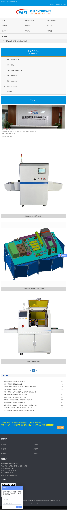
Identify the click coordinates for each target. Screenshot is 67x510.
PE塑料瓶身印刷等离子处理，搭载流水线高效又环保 (18, 407)
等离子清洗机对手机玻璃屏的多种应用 (14, 402)
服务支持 (4, 31)
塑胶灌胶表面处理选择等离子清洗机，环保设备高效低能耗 (20, 386)
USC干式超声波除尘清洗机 (14, 70)
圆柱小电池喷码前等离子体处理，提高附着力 (16, 394)
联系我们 (52, 4)
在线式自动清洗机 (12, 86)
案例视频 (49, 25)
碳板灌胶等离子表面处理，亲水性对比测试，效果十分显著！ (20, 405)
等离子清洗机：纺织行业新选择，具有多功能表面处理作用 (20, 392)
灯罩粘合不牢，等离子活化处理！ (13, 389)
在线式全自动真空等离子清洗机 (33, 183)
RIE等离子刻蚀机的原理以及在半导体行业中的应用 (18, 400)
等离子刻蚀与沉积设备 (13, 59)
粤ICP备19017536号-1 (33, 503)
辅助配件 (9, 91)
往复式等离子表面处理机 (33, 328)
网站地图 (58, 4)
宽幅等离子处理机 (12, 81)
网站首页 (3, 444)
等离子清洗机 (10, 65)
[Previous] (30, 370)
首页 (3, 20)
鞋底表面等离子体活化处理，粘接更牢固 (15, 397)
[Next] (36, 370)
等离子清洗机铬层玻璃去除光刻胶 (13, 384)
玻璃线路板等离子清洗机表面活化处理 (14, 381)
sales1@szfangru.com (11, 475)
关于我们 (49, 31)
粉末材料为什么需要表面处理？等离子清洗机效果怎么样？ (20, 410)
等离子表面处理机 (52, 20)
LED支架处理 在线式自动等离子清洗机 (33, 256)
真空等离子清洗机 (29, 20)
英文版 (64, 4)
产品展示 (4, 25)
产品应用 (27, 25)
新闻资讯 (27, 31)
